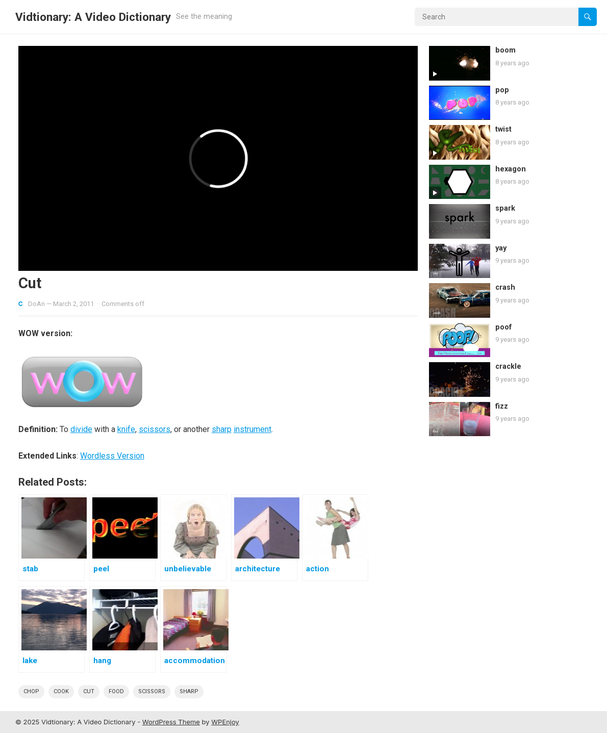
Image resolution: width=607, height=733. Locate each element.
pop (502, 90)
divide (81, 429)
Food (116, 691)
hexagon (510, 169)
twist (503, 129)
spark (505, 208)
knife (126, 429)
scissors (154, 429)
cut (88, 691)
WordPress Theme (171, 722)
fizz (501, 406)
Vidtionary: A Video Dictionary (93, 16)
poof (503, 327)
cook (61, 691)
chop (31, 691)
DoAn (36, 304)
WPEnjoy (225, 722)
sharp (222, 429)
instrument (252, 429)
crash (505, 287)
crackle (508, 366)
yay (501, 248)
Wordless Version (112, 456)
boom (505, 50)
